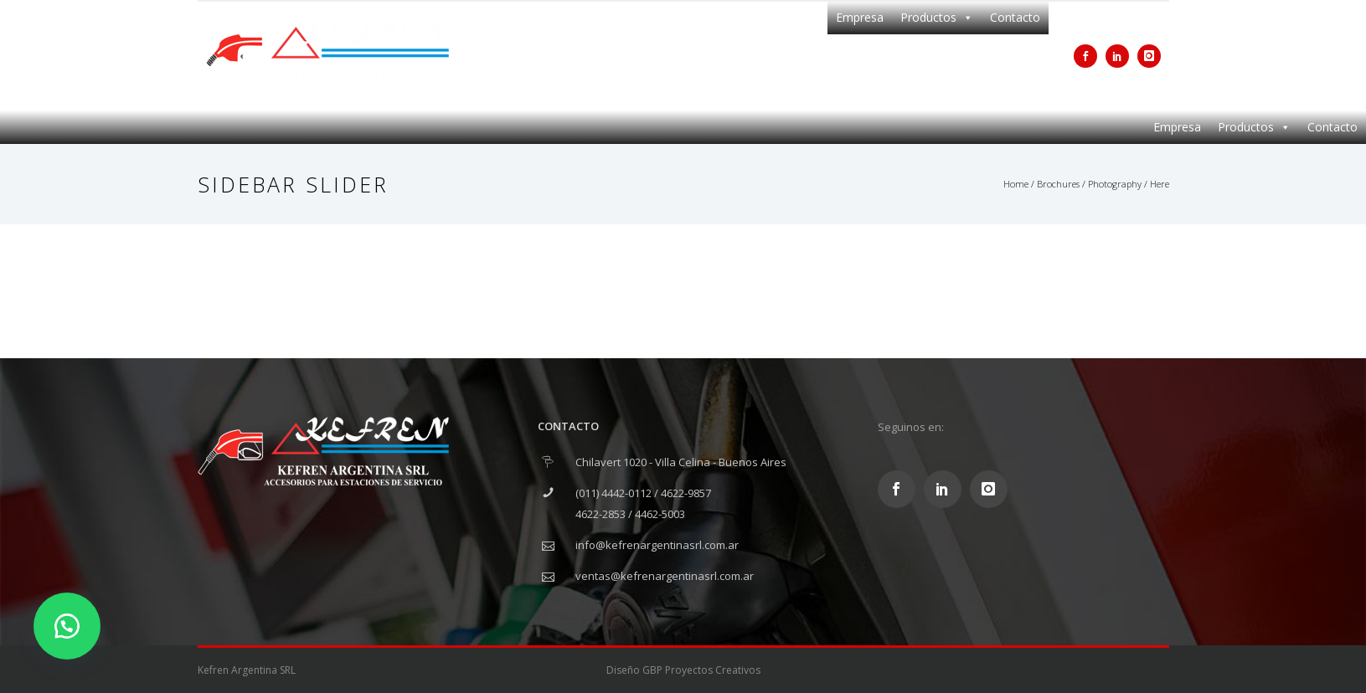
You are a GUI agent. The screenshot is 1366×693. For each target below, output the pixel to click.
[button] (67, 626)
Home (1015, 183)
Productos (936, 17)
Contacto (1015, 17)
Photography (1115, 183)
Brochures (1058, 183)
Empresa (860, 17)
